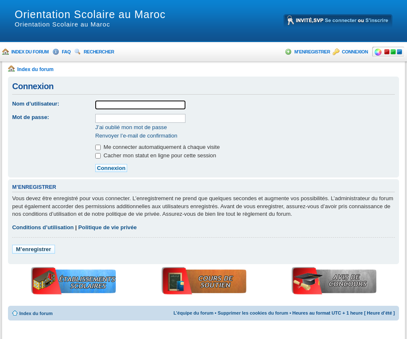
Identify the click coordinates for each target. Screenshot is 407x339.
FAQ (66, 51)
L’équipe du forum (193, 312)
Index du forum (30, 51)
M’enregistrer (312, 51)
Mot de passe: (30, 117)
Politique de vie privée (107, 227)
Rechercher (98, 51)
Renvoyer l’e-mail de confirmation (136, 135)
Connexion (355, 51)
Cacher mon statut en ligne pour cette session (155, 155)
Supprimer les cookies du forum (253, 312)
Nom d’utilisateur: (35, 104)
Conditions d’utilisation (43, 227)
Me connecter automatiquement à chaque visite (157, 147)
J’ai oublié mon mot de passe (131, 127)
